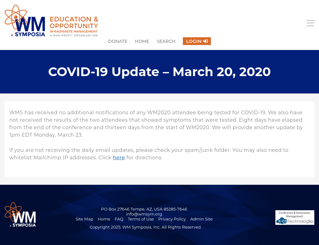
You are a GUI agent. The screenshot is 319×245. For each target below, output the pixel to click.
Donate (117, 41)
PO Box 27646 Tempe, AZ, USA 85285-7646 (144, 208)
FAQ (119, 218)
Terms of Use (141, 218)
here (119, 158)
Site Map (84, 218)
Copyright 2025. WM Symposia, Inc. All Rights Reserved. (146, 227)
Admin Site (201, 218)
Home (142, 41)
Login (194, 41)
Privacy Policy (172, 218)
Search (166, 41)
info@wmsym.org (144, 213)
